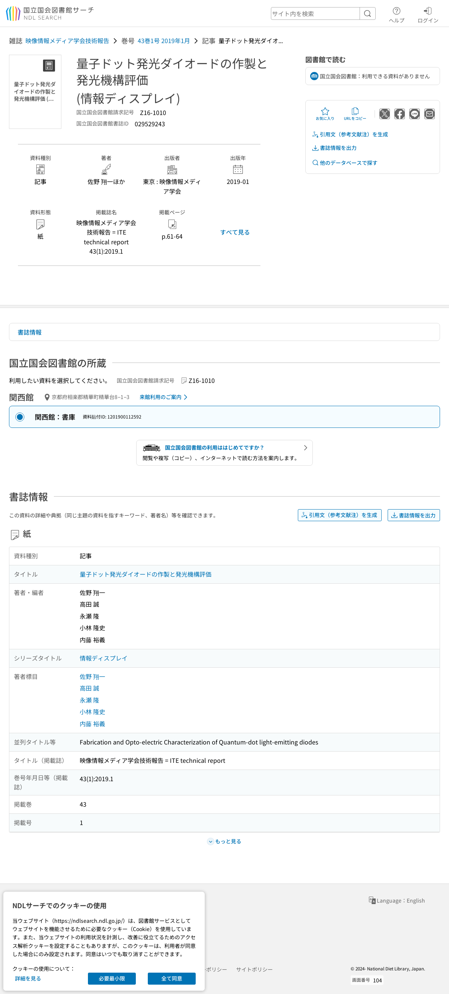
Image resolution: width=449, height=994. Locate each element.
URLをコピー (355, 114)
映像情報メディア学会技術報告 (67, 40)
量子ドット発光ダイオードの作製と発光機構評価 (145, 573)
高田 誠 (89, 687)
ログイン (428, 14)
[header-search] (323, 13)
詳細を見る (28, 978)
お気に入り (325, 114)
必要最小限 (112, 978)
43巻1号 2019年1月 (164, 40)
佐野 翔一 (92, 676)
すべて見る (235, 231)
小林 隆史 (92, 711)
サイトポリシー (254, 969)
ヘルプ (396, 14)
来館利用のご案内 (165, 397)
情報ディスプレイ (104, 657)
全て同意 (171, 978)
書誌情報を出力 (334, 148)
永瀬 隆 (89, 699)
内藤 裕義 (92, 723)
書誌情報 (30, 331)
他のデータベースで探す (345, 163)
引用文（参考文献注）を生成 (350, 134)
